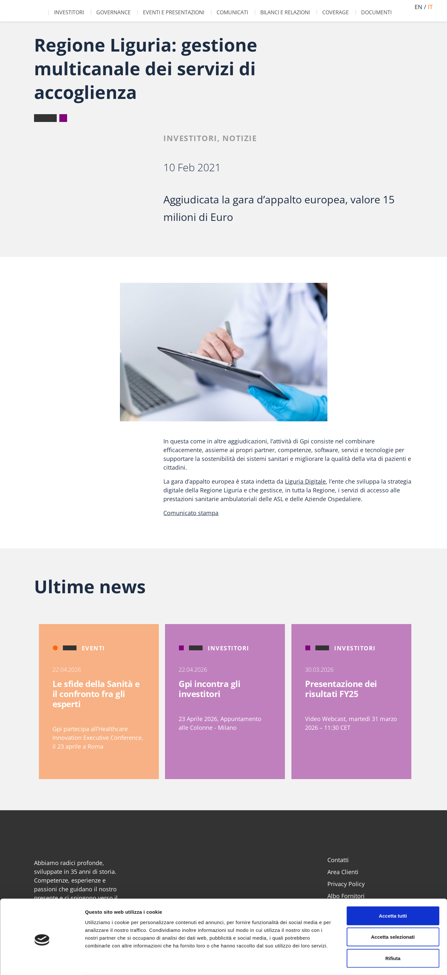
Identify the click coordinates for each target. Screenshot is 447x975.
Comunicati (232, 12)
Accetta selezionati (393, 911)
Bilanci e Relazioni (285, 12)
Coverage (335, 12)
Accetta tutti (393, 890)
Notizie (239, 138)
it (430, 7)
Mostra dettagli (341, 962)
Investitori (69, 12)
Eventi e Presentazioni (173, 12)
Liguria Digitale (305, 481)
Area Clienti (343, 872)
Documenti (376, 12)
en (418, 7)
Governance (113, 12)
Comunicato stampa (190, 513)
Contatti (338, 860)
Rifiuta (393, 932)
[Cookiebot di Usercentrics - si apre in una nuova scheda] (42, 962)
